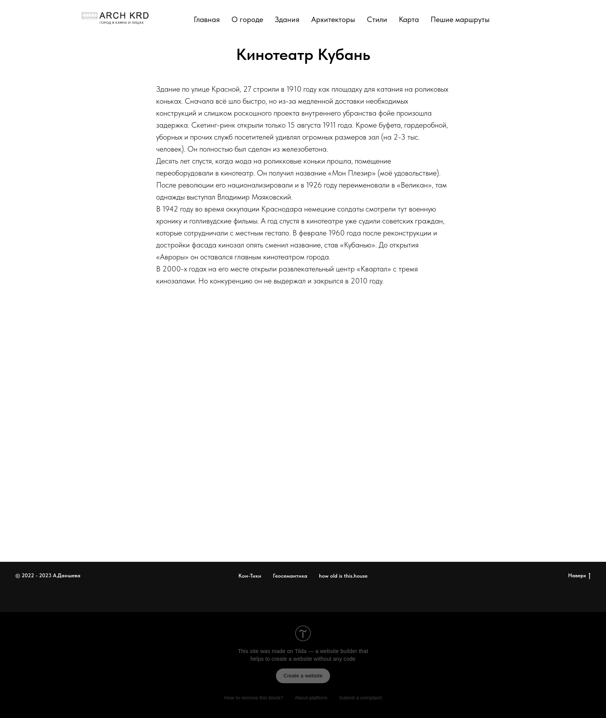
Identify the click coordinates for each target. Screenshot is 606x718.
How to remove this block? (253, 698)
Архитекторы (333, 19)
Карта (409, 19)
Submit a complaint (360, 698)
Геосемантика (290, 576)
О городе (247, 19)
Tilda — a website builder (326, 651)
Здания (287, 19)
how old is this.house (343, 576)
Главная (207, 19)
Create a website (303, 676)
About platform (311, 698)
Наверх (579, 575)
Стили (377, 19)
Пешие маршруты (460, 19)
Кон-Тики (249, 576)
